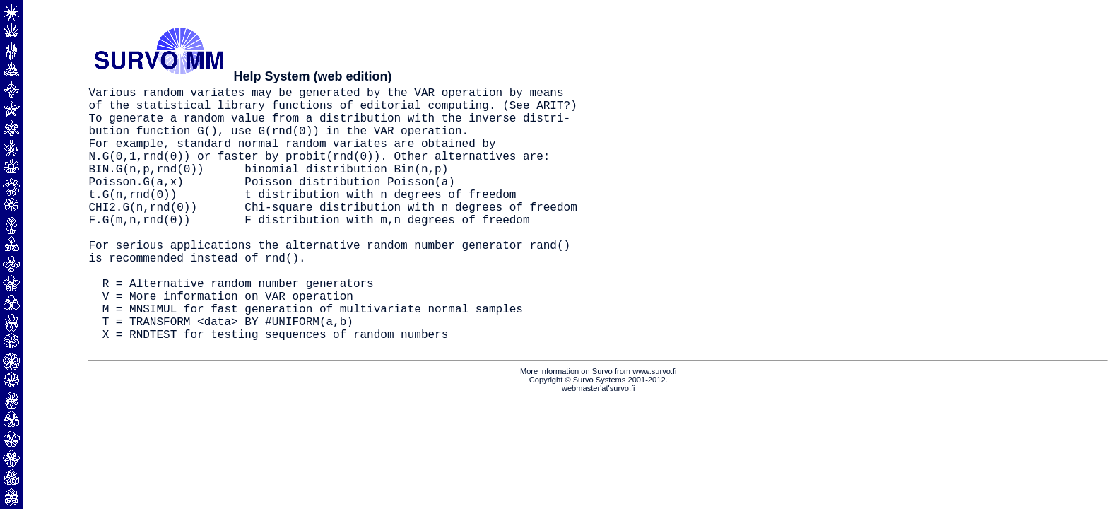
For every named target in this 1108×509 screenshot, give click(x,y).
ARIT (549, 110)
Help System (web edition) (312, 76)
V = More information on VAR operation (227, 343)
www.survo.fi (654, 430)
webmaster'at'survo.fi (598, 447)
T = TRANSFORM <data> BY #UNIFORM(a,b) (227, 374)
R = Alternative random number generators (238, 328)
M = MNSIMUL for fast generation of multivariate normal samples (312, 359)
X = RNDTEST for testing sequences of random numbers (275, 390)
